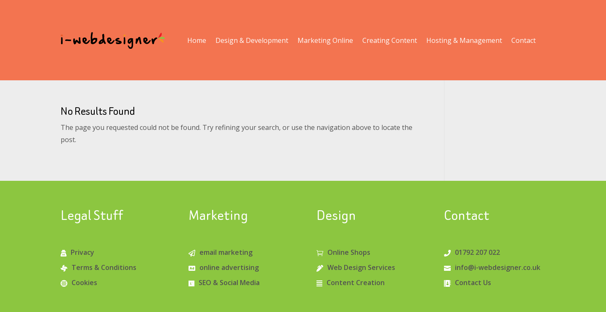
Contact (523, 40)
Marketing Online (325, 40)
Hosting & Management (464, 40)
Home (196, 40)
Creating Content (389, 40)
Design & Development (251, 40)
